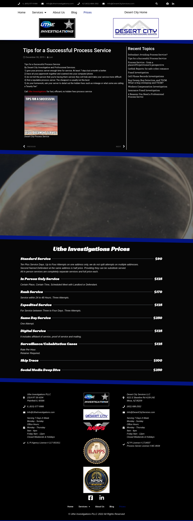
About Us (59, 12)
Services (39, 12)
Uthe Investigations (37, 91)
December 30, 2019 (35, 57)
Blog (74, 12)
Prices (88, 12)
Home (22, 12)
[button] (157, 4)
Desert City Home (136, 12)
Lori (51, 57)
